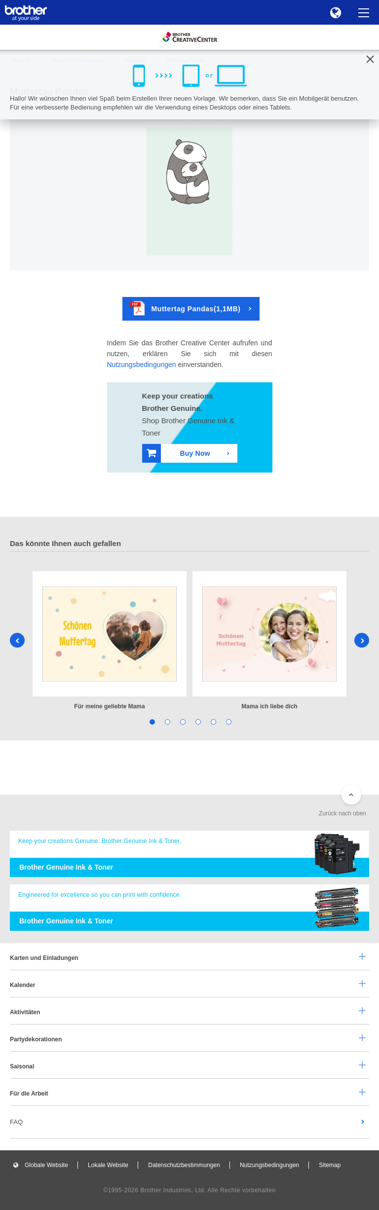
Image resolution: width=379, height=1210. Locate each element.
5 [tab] (212, 721)
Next (361, 640)
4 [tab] (197, 721)
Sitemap (330, 1165)
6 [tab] (227, 721)
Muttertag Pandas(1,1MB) (185, 308)
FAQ (16, 1122)
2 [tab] (166, 721)
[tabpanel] (110, 641)
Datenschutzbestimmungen (184, 1165)
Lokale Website (108, 1165)
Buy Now (178, 453)
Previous (17, 640)
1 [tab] (151, 721)
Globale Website (46, 1165)
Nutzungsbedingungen (141, 364)
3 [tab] (182, 721)
